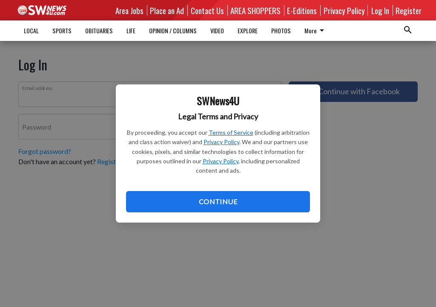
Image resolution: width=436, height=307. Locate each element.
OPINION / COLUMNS (173, 30)
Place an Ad (167, 10)
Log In (380, 10)
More (249, 30)
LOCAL (31, 30)
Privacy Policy (221, 141)
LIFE (130, 30)
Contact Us (207, 10)
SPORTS (62, 30)
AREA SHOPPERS (255, 10)
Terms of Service (231, 132)
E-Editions (302, 10)
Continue (218, 201)
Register (409, 10)
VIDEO (217, 30)
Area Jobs (129, 10)
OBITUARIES (99, 30)
